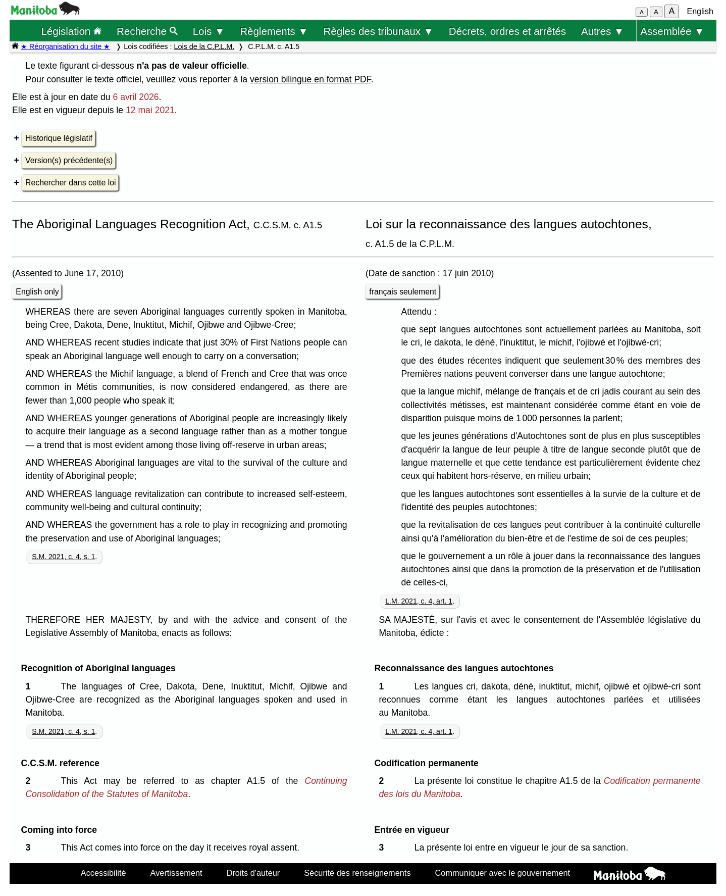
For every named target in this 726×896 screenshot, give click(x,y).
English (700, 11)
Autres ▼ (602, 31)
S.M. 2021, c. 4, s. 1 (63, 557)
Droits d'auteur (253, 872)
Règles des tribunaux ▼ (379, 31)
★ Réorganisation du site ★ (65, 46)
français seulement (402, 291)
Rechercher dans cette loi (70, 182)
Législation (71, 31)
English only (37, 291)
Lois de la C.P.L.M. (204, 46)
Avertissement (176, 872)
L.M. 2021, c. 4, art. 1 (418, 601)
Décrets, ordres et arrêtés (507, 31)
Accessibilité (103, 872)
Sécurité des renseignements (357, 872)
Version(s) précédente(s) (69, 160)
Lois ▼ (209, 31)
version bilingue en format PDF (310, 79)
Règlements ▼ (274, 31)
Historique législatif (58, 138)
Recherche (147, 31)
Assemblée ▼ (672, 31)
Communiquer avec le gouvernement (502, 872)
